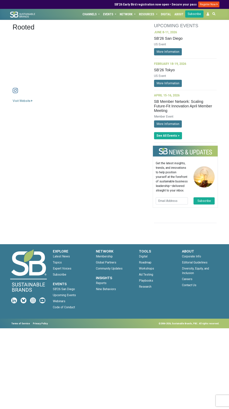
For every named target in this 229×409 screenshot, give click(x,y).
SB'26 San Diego (64, 289)
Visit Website (22, 101)
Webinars (59, 301)
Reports (101, 283)
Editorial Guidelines (194, 262)
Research (145, 286)
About (179, 14)
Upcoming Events (64, 295)
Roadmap (145, 262)
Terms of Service (20, 323)
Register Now (209, 4)
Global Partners (106, 262)
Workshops (146, 268)
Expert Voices (62, 268)
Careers (187, 279)
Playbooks (146, 280)
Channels (90, 14)
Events (108, 14)
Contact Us (189, 285)
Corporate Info (191, 256)
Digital (166, 14)
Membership (104, 256)
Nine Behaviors (106, 289)
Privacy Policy (40, 323)
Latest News (61, 256)
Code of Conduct (64, 307)
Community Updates (109, 268)
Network (126, 14)
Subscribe (194, 14)
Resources (147, 14)
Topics (57, 262)
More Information (168, 51)
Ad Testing (146, 274)
